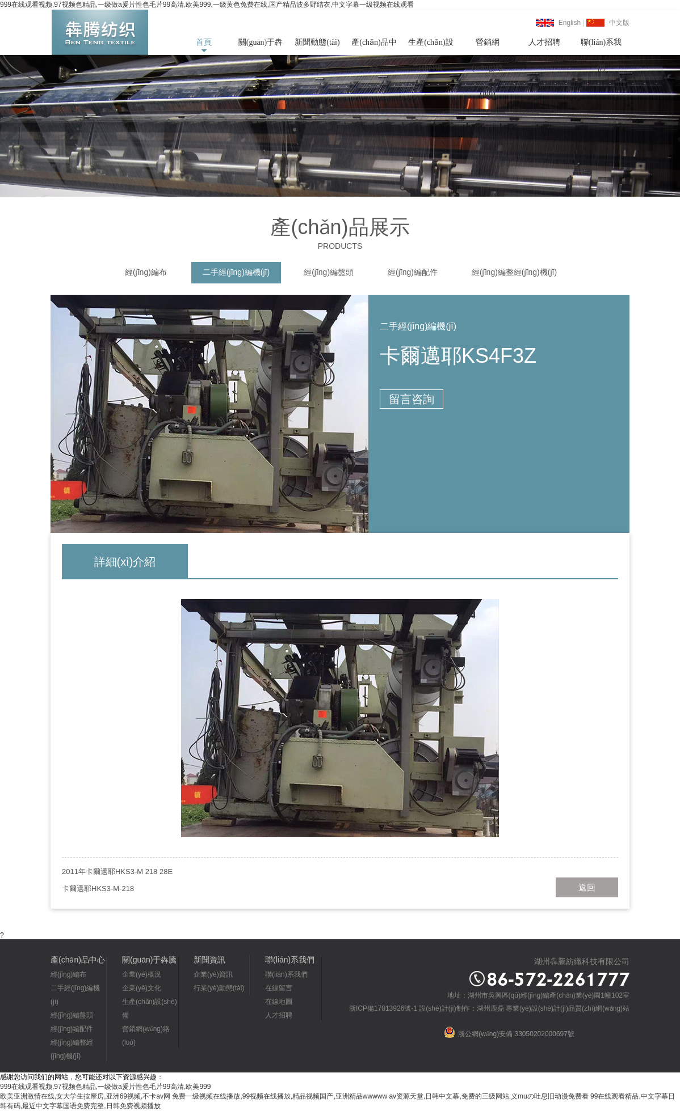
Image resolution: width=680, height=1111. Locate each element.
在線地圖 (278, 1002)
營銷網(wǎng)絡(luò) (487, 46)
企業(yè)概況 (141, 974)
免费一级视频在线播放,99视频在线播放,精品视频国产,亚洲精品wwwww (279, 1096)
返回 (586, 887)
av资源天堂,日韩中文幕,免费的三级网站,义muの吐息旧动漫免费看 (488, 1096)
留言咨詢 (411, 399)
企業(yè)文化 (141, 988)
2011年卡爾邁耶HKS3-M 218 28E (117, 871)
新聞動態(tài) (317, 42)
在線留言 (278, 988)
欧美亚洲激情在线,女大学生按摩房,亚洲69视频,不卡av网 (85, 1096)
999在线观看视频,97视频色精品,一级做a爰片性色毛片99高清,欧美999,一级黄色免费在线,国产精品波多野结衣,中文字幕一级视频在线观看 (207, 5)
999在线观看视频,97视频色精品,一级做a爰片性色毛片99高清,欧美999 (105, 1087)
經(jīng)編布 (146, 272)
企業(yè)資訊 (213, 974)
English (570, 23)
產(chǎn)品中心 (374, 46)
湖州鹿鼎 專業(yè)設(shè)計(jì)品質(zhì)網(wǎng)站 (553, 1008)
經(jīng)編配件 (413, 272)
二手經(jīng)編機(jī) (236, 272)
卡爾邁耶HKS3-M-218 (98, 888)
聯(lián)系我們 (601, 46)
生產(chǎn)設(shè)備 (431, 46)
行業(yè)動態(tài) (219, 988)
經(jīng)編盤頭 (329, 272)
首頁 (204, 42)
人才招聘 (544, 42)
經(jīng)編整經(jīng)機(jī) (514, 272)
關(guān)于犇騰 (260, 46)
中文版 (619, 23)
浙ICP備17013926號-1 (383, 1008)
